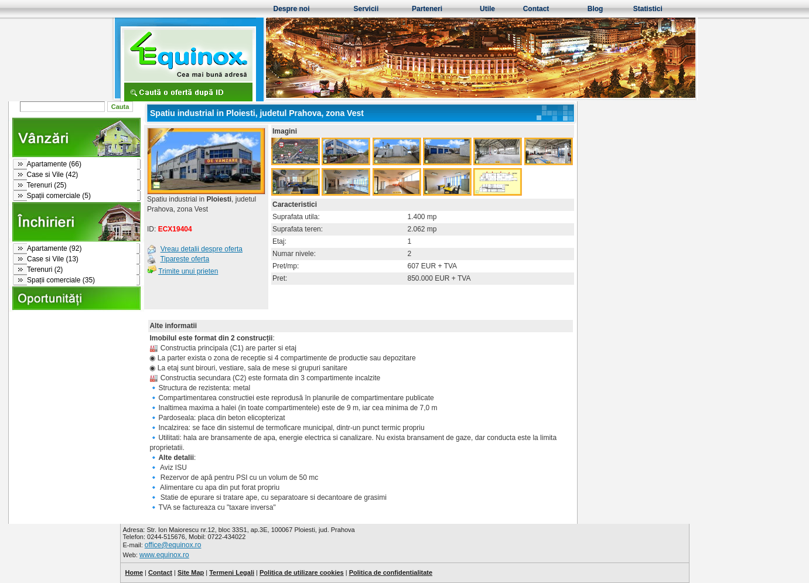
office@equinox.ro (173, 545)
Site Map (190, 572)
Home (134, 572)
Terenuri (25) (47, 185)
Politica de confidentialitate (390, 572)
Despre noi (292, 9)
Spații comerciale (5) (59, 196)
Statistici (648, 9)
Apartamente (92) (54, 248)
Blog (595, 9)
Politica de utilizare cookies (302, 572)
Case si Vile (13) (52, 259)
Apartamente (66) (54, 164)
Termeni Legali (231, 572)
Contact (536, 9)
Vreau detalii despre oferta (202, 249)
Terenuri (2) (45, 269)
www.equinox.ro (164, 555)
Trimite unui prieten (188, 271)
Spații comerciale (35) (61, 280)
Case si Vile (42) (52, 175)
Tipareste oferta (184, 259)
